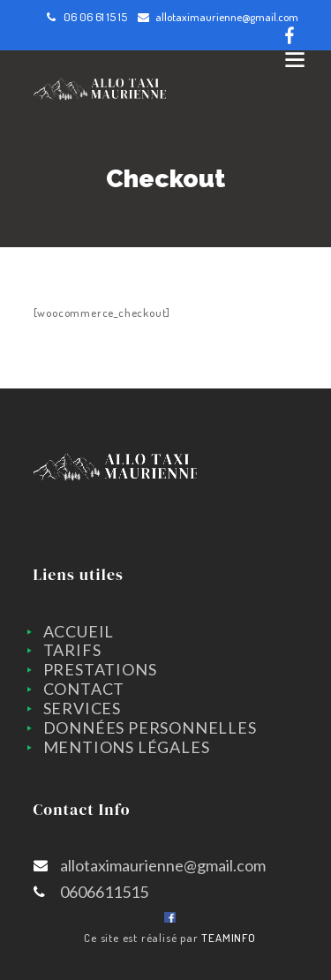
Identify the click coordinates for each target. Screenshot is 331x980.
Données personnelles (150, 727)
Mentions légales (126, 747)
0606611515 (104, 891)
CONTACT (84, 688)
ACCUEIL (79, 631)
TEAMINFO (228, 938)
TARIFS (72, 650)
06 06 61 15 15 (95, 17)
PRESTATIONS (100, 669)
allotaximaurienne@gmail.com (226, 17)
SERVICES (82, 708)
